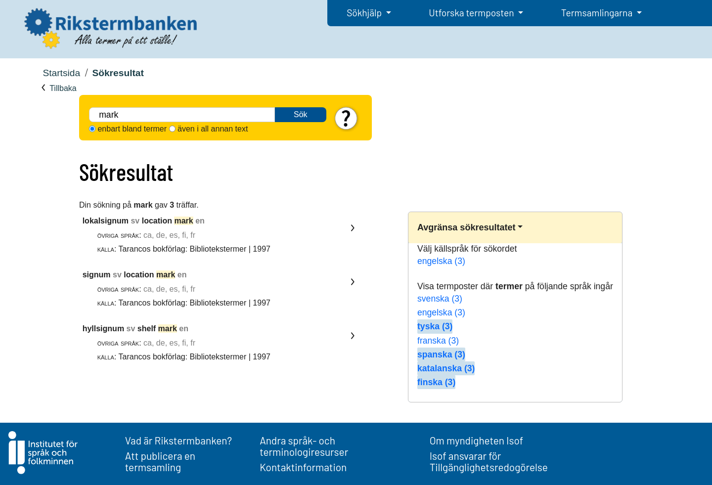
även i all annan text (213, 129)
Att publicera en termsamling (160, 461)
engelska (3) (441, 261)
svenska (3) (439, 299)
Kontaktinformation (303, 467)
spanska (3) (441, 354)
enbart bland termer (132, 129)
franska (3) (438, 341)
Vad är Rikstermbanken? (178, 440)
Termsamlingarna (597, 12)
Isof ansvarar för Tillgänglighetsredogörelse (489, 461)
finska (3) (436, 382)
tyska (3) (434, 326)
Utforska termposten (472, 12)
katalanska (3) (446, 368)
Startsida (61, 73)
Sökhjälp (365, 12)
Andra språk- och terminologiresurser (304, 446)
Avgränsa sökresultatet (466, 227)
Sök (301, 114)
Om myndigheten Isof (476, 440)
